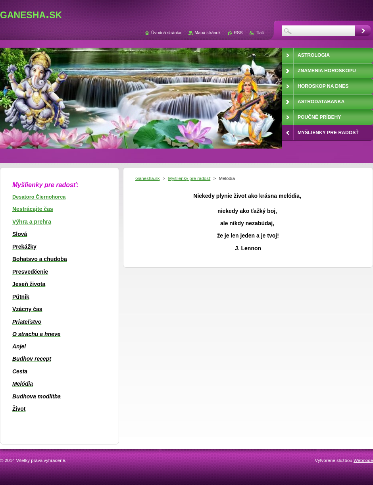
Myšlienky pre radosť (189, 178)
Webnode (363, 460)
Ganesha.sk (147, 178)
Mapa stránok (207, 32)
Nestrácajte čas (32, 209)
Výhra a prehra (31, 221)
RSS (238, 32)
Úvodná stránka (166, 32)
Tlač (260, 32)
